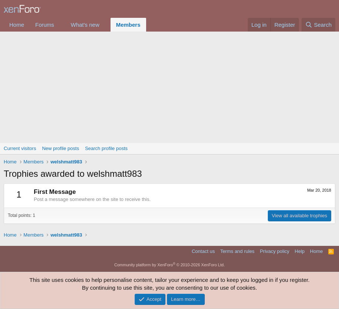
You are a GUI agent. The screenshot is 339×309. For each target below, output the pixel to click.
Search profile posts (106, 148)
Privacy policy (274, 251)
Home (16, 25)
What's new (85, 25)
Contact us (203, 251)
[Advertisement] (169, 87)
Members (128, 25)
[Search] (318, 25)
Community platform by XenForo (169, 265)
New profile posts (60, 148)
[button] (60, 25)
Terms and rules (237, 251)
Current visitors (20, 148)
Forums (44, 25)
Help (300, 251)
